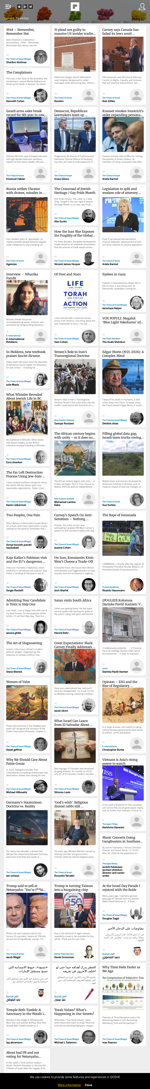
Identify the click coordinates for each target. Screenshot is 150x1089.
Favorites (22, 18)
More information (69, 1085)
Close (88, 1085)
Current (9, 18)
